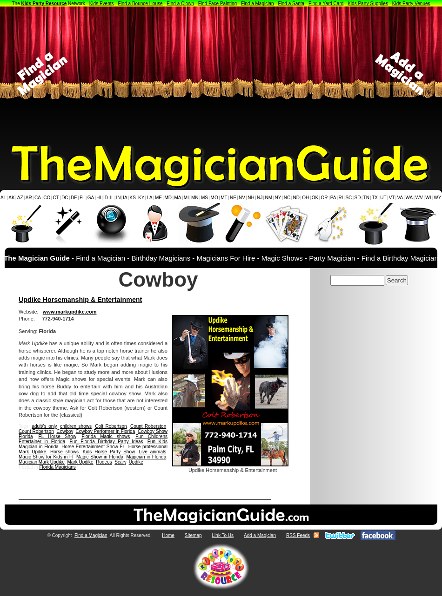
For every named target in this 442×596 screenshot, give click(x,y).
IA (125, 197)
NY (278, 197)
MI (186, 197)
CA (37, 197)
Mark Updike (80, 462)
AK (11, 197)
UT (383, 197)
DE (74, 197)
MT (224, 197)
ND (296, 197)
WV (419, 197)
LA (150, 197)
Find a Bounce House (140, 3)
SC (348, 197)
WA (409, 197)
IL (112, 197)
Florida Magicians (57, 467)
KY (141, 197)
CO (46, 197)
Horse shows (64, 451)
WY (437, 197)
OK (315, 197)
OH (305, 197)
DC (64, 197)
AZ (20, 197)
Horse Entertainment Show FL (93, 446)
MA (177, 197)
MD (168, 197)
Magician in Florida (146, 456)
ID (105, 197)
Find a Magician (257, 3)
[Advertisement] (221, 74)
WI (428, 197)
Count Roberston (148, 426)
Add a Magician (260, 535)
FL (82, 197)
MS (204, 197)
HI (98, 197)
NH (251, 197)
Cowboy (64, 431)
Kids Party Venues (411, 3)
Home (168, 535)
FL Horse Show (57, 436)
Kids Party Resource (44, 3)
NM (269, 197)
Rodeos (104, 462)
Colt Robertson (111, 426)
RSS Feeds (298, 535)
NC (287, 197)
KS (133, 197)
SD (358, 197)
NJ (259, 197)
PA (333, 197)
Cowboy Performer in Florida (105, 431)
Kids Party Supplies (368, 3)
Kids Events (101, 3)
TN (366, 197)
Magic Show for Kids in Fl (46, 456)
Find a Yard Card (325, 3)
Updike (136, 462)
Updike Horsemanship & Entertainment (80, 299)
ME (158, 197)
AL (3, 197)
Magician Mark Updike (42, 462)
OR (324, 197)
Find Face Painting (217, 3)
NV (242, 197)
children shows (76, 426)
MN (195, 197)
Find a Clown (180, 3)
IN (118, 197)
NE (233, 197)
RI (340, 197)
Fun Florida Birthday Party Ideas (106, 441)
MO (214, 197)
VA (400, 197)
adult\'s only (44, 426)
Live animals (152, 451)
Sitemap (193, 535)
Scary (120, 462)
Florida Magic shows (105, 436)
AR (29, 197)
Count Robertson (36, 431)
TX (375, 197)
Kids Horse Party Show (109, 451)
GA (90, 197)
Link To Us (223, 535)
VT (392, 197)
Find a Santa (291, 3)
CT (56, 197)
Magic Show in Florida (99, 456)
